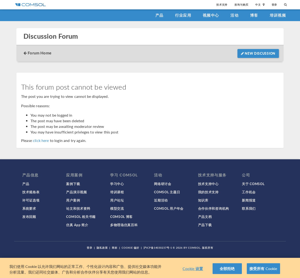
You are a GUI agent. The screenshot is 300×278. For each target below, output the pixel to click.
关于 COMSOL (253, 183)
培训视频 (278, 15)
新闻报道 (249, 200)
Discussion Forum (50, 36)
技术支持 (221, 4)
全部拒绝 (227, 268)
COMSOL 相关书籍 (81, 216)
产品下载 (205, 224)
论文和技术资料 (78, 208)
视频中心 (211, 15)
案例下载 (73, 183)
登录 (274, 4)
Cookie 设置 (193, 268)
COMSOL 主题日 (167, 192)
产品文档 (205, 216)
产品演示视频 (76, 192)
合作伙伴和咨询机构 (213, 208)
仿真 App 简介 (77, 224)
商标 (114, 247)
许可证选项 (31, 200)
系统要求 (29, 208)
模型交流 (117, 208)
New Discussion (258, 53)
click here (41, 140)
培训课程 (117, 192)
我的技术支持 (208, 192)
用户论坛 (117, 200)
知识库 (203, 200)
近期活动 (161, 200)
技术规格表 (31, 192)
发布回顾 (29, 216)
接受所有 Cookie (263, 268)
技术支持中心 (208, 183)
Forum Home (39, 53)
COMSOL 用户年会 (169, 208)
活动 (234, 15)
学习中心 (117, 183)
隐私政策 (102, 247)
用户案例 (73, 200)
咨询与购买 (241, 4)
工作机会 (249, 192)
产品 (159, 15)
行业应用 (183, 15)
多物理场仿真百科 (124, 224)
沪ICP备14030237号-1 (157, 247)
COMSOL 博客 (121, 216)
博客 (254, 15)
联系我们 (249, 208)
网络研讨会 (162, 183)
